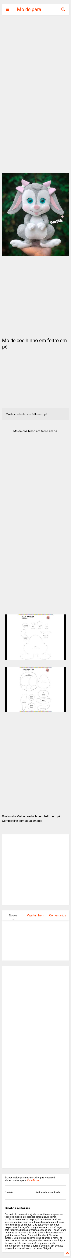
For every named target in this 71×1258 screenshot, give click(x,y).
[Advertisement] (35, 56)
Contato (9, 1192)
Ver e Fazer (33, 1180)
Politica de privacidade (48, 1192)
